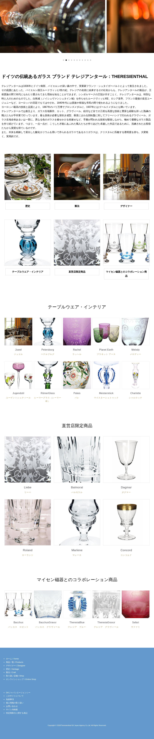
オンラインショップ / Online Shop (21, 679)
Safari (135, 625)
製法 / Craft (11, 672)
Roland (28, 553)
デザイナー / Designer (15, 665)
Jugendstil (18, 396)
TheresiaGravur (106, 625)
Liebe (28, 490)
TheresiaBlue (77, 625)
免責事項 (10, 699)
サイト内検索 (12, 709)
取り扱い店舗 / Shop (15, 676)
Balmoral (77, 490)
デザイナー (126, 206)
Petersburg (48, 352)
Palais (77, 396)
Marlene (77, 553)
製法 (77, 206)
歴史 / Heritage (12, 669)
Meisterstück (106, 396)
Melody (135, 352)
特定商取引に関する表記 (17, 713)
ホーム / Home (12, 659)
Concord (126, 553)
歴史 (27, 206)
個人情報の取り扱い (15, 703)
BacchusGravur (48, 625)
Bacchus (18, 625)
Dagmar (126, 490)
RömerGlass (48, 398)
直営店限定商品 (77, 271)
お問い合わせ (12, 706)
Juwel (18, 352)
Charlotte (135, 396)
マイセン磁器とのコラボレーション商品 (126, 273)
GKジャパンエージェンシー (18, 692)
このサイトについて (15, 696)
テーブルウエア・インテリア (27, 271)
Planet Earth (106, 352)
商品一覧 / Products (14, 662)
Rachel (77, 352)
